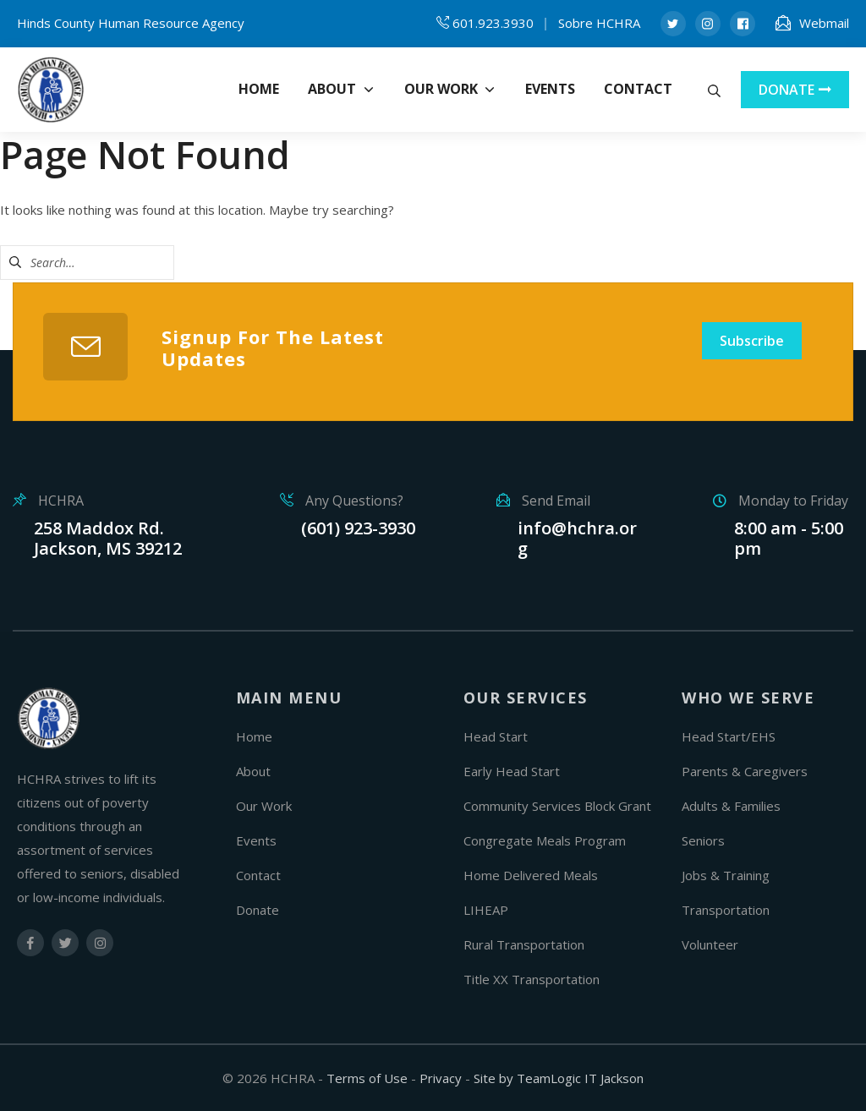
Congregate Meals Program (544, 840)
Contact (258, 875)
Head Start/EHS (729, 736)
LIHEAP (485, 909)
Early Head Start (511, 771)
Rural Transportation (523, 944)
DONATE (795, 89)
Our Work (264, 805)
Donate (257, 909)
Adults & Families (731, 805)
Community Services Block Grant (557, 805)
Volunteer (710, 944)
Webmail (824, 22)
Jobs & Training (726, 875)
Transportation (726, 909)
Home (254, 736)
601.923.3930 (493, 22)
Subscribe (752, 340)
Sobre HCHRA (599, 22)
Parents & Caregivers (745, 771)
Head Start (495, 736)
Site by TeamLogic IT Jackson (559, 1078)
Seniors (703, 840)
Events (256, 840)
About (253, 771)
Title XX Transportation (531, 979)
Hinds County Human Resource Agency (130, 22)
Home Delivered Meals (530, 875)
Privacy (440, 1078)
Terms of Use (367, 1078)
